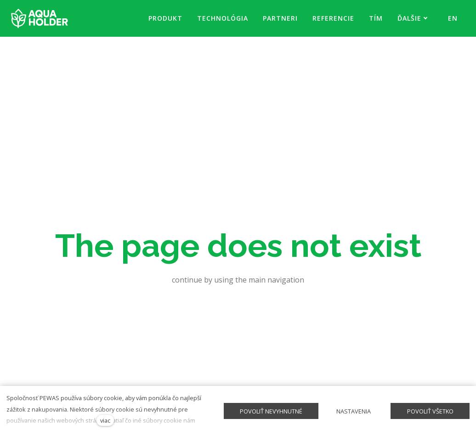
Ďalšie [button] (412, 18)
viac (105, 420)
